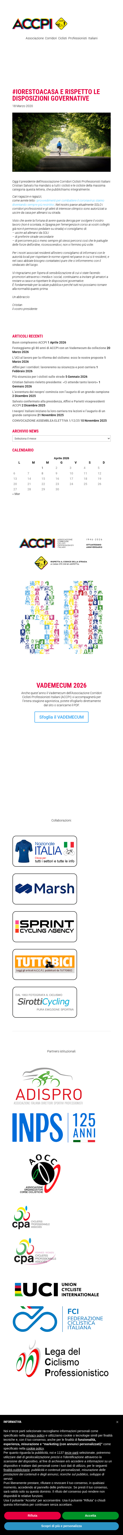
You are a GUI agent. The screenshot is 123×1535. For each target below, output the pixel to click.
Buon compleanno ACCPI (29, 342)
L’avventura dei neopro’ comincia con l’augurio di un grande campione (60, 392)
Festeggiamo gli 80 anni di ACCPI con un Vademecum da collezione (59, 348)
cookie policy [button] (35, 1448)
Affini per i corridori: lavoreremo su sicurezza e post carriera (54, 367)
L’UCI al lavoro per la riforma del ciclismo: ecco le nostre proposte (57, 357)
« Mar (16, 494)
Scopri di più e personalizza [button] (61, 1526)
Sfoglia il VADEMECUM (61, 717)
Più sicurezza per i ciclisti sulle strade (38, 376)
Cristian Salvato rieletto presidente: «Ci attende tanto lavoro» (55, 382)
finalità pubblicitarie (17, 1470)
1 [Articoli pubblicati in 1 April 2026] (42, 468)
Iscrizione (61, 768)
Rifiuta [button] (32, 1515)
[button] (117, 1421)
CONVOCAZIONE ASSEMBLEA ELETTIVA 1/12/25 (46, 420)
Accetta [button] (90, 1515)
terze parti (71, 1452)
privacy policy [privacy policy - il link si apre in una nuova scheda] (35, 1435)
